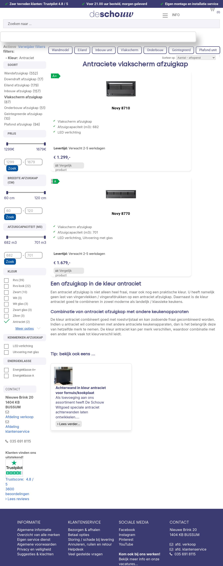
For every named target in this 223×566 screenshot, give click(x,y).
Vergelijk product (63, 168)
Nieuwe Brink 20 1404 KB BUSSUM (193, 504)
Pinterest (126, 515)
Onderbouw (155, 50)
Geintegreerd (181, 50)
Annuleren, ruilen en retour (90, 520)
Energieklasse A (19, 375)
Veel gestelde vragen (85, 530)
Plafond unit (208, 50)
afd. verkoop (185, 520)
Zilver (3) (14, 315)
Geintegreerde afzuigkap (23, 114)
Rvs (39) (14, 280)
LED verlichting (18, 346)
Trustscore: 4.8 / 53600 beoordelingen (25, 459)
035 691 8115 (185, 530)
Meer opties (24, 328)
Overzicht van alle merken (38, 510)
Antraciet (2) (17, 322)
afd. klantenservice (190, 525)
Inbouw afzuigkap (18, 91)
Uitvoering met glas (21, 352)
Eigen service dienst (34, 515)
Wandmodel (60, 50)
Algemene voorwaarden (36, 520)
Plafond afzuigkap (18, 124)
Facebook (127, 505)
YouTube (126, 520)
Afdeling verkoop (24, 407)
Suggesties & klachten (35, 530)
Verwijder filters (31, 46)
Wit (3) (13, 298)
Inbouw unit (103, 50)
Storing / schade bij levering (91, 515)
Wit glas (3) (16, 304)
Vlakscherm (129, 50)
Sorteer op (168, 57)
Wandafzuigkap (16, 73)
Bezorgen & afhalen (84, 505)
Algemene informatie (34, 505)
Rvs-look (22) (17, 286)
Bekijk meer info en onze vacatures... (139, 535)
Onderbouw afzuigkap (21, 108)
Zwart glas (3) (18, 310)
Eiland (82, 50)
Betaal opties (78, 510)
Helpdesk (75, 525)
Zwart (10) (15, 292)
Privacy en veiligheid (34, 525)
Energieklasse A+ (20, 369)
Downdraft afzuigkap (20, 79)
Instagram (127, 510)
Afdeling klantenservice (17, 419)
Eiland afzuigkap (17, 85)
